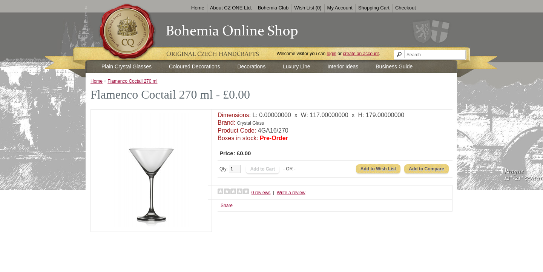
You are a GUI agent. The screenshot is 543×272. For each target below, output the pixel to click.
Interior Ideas (343, 66)
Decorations (251, 66)
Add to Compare (426, 169)
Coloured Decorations (194, 66)
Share (227, 205)
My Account (340, 8)
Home (197, 8)
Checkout (405, 8)
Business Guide (394, 66)
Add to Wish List (378, 169)
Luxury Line (296, 66)
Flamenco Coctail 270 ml (132, 81)
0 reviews (261, 192)
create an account (361, 53)
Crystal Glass (250, 123)
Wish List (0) (307, 8)
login (331, 53)
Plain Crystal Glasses (126, 66)
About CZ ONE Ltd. (231, 8)
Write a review (291, 192)
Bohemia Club (273, 8)
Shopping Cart (374, 8)
